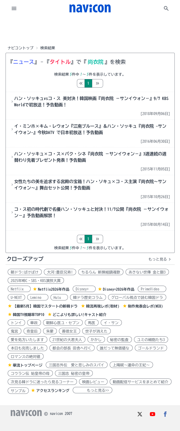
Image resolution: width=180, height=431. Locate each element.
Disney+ (84, 289)
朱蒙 (50, 331)
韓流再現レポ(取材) (102, 306)
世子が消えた (96, 331)
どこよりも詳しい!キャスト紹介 (80, 315)
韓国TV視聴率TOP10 (28, 315)
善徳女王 (69, 331)
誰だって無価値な (115, 348)
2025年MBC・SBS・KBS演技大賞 (36, 280)
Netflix (19, 289)
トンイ (16, 323)
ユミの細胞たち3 (151, 340)
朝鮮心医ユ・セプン (63, 323)
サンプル (18, 391)
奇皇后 (32, 331)
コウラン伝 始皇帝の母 (30, 373)
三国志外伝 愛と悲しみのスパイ (76, 365)
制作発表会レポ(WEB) (145, 306)
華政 (34, 323)
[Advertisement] (90, 30)
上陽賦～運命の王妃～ (131, 365)
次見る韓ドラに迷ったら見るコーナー (42, 382)
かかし (96, 340)
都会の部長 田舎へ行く (72, 348)
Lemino (37, 297)
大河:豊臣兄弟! (60, 272)
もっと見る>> (92, 390)
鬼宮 (14, 331)
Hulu (59, 297)
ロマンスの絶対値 (25, 356)
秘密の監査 (119, 340)
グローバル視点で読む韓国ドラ (137, 297)
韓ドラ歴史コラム (88, 297)
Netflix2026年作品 (54, 289)
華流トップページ (28, 365)
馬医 (91, 323)
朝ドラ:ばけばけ (25, 272)
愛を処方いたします (27, 340)
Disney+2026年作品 (119, 289)
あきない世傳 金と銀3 (147, 272)
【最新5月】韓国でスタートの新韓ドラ (45, 306)
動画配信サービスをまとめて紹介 (140, 382)
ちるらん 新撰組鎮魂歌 (100, 272)
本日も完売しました (27, 348)
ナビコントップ (21, 48)
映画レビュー (93, 382)
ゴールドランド (151, 348)
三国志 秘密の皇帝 (74, 373)
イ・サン (111, 323)
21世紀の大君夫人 (67, 340)
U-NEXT (16, 297)
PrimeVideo (152, 289)
